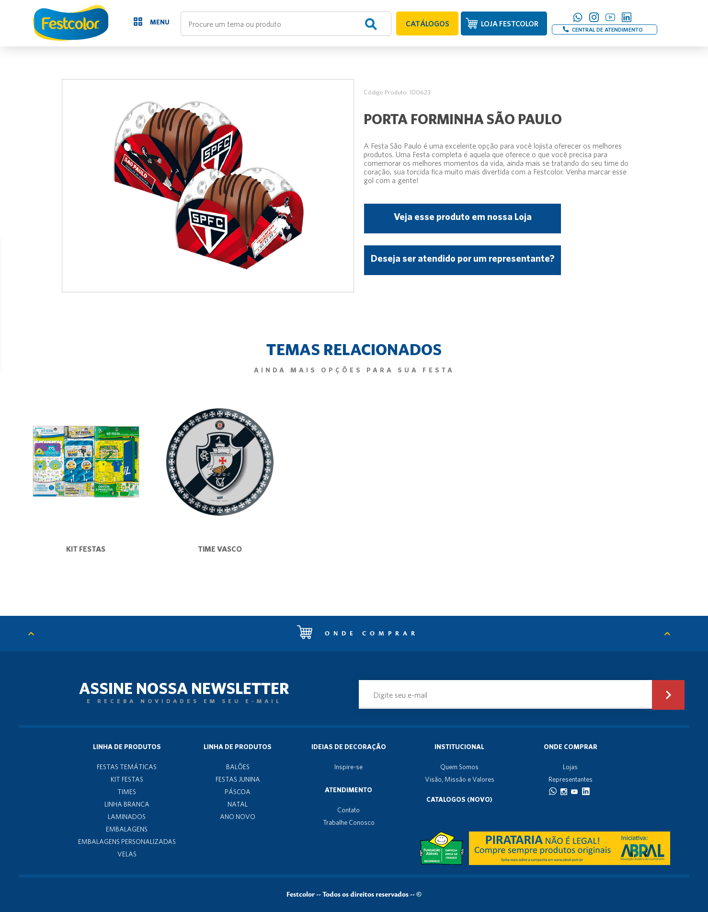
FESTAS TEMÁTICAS (127, 767)
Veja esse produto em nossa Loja (463, 216)
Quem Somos (459, 767)
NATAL (238, 804)
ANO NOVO (237, 816)
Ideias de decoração (348, 746)
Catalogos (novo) (459, 799)
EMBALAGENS (127, 829)
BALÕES (238, 767)
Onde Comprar (570, 746)
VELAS (127, 854)
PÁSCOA (238, 792)
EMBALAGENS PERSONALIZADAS (127, 841)
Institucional (459, 746)
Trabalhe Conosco (349, 822)
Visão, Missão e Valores (459, 779)
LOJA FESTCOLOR (509, 23)
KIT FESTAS (127, 779)
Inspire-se (348, 767)
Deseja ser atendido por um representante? (462, 258)
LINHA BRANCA (126, 804)
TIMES (126, 792)
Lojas (570, 767)
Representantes (570, 779)
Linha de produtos (127, 746)
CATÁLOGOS (427, 23)
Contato (348, 810)
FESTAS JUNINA (238, 779)
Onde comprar (358, 633)
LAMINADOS (127, 816)
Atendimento (348, 790)
